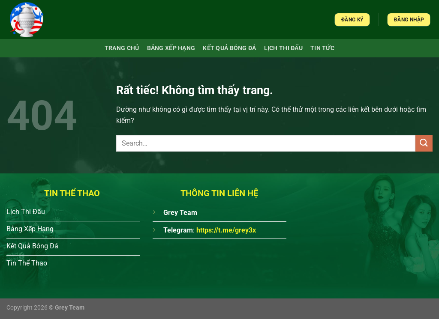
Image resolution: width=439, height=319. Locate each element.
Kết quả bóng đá (229, 48)
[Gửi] (424, 143)
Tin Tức (322, 48)
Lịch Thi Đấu (283, 48)
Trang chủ (122, 48)
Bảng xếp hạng (171, 48)
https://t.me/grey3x (226, 230)
